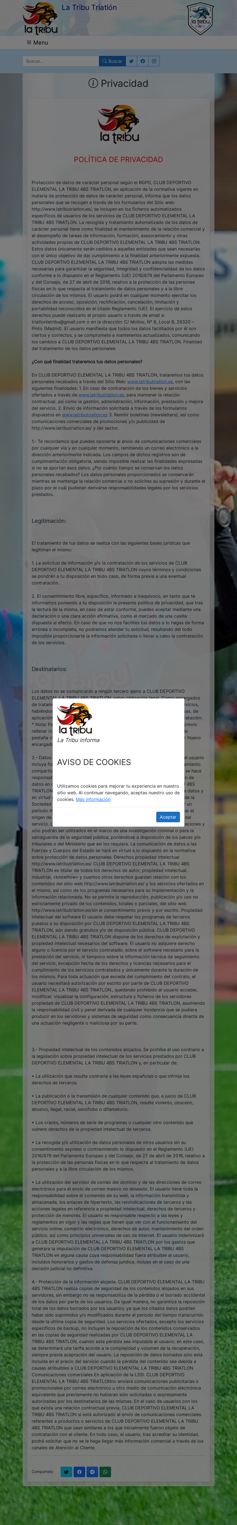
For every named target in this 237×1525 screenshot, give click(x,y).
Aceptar (168, 817)
